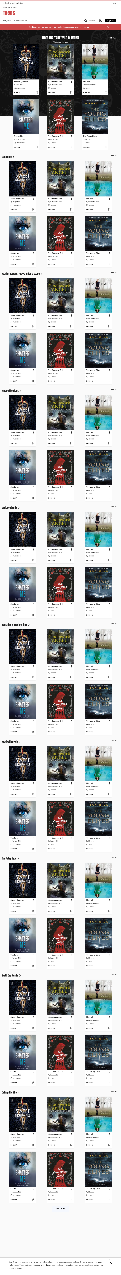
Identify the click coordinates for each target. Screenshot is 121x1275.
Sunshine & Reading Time (16, 624)
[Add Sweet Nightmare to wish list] (36, 92)
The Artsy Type (10, 858)
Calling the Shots (12, 1092)
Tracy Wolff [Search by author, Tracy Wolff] (19, 85)
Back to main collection (13, 3)
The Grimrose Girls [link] (55, 136)
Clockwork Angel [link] (55, 82)
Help (114, 3)
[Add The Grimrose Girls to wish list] (71, 147)
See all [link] (112, 38)
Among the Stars (12, 391)
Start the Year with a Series (60, 37)
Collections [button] (20, 20)
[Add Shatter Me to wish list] (36, 147)
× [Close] (111, 1263)
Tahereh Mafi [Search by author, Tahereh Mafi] (20, 139)
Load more (60, 1209)
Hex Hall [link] (86, 82)
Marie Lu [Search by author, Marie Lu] (88, 139)
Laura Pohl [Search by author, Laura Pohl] (54, 139)
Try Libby (33, 27)
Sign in (110, 20)
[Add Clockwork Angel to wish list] (71, 92)
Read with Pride (11, 741)
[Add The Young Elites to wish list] (105, 147)
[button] (89, 21)
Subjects (7, 20)
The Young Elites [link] (90, 136)
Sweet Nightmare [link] (21, 82)
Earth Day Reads (11, 975)
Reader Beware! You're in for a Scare (22, 274)
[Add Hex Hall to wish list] (105, 92)
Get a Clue (8, 157)
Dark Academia (11, 507)
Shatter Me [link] (18, 136)
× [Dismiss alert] (108, 27)
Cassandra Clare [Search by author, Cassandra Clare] (56, 85)
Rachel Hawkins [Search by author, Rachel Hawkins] (90, 85)
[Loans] (100, 21)
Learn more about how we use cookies (75, 1265)
